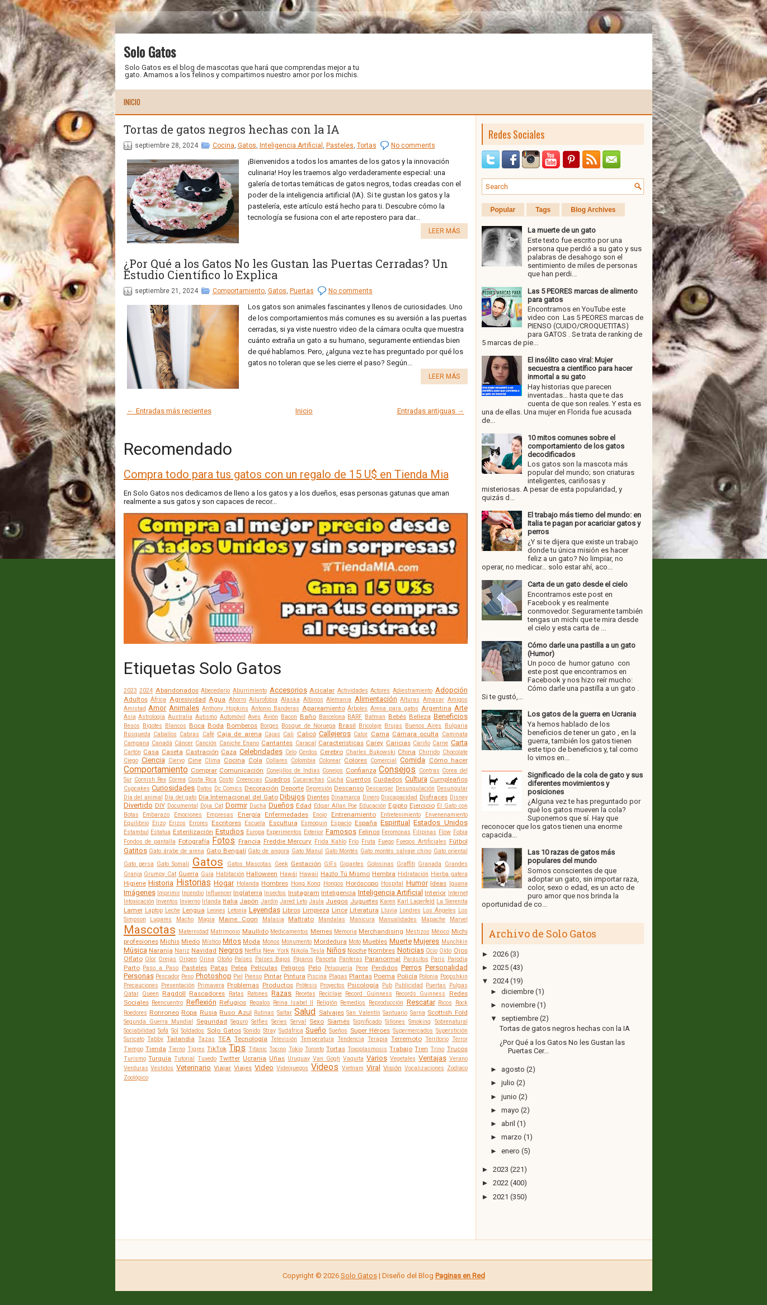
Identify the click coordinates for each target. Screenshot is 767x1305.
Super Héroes (370, 1030)
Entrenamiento (353, 814)
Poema (384, 976)
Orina (206, 959)
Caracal (305, 743)
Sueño (315, 1030)
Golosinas (380, 864)
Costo (226, 779)
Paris (438, 959)
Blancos (175, 725)
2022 (501, 1183)
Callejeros (335, 733)
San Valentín (363, 1012)
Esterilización (193, 832)
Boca (197, 725)
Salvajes (331, 1012)
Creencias (249, 779)
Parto (132, 968)
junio (509, 1096)
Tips (237, 1048)
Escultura (283, 823)
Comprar (204, 770)
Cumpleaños (449, 779)
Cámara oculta (415, 734)
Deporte (292, 788)
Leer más (444, 231)
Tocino (277, 1049)
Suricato (134, 1039)
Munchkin (454, 941)
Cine (194, 760)
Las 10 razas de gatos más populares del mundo (571, 856)
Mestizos (418, 931)
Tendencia (350, 1039)
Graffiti (406, 864)
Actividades (352, 690)
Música (135, 950)
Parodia (458, 959)
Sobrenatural (451, 1021)
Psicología (363, 985)
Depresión (319, 788)
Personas (139, 976)
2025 (501, 967)
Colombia (303, 760)
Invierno (190, 901)
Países (243, 959)
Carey (374, 743)
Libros (291, 910)
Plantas (360, 976)
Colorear (330, 760)
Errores (198, 823)
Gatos (247, 145)
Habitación (230, 874)
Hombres (274, 883)
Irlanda (211, 901)
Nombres (381, 950)
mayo (510, 1110)
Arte (461, 708)
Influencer (219, 893)
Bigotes (152, 725)
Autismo (206, 716)
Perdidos (384, 968)
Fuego (386, 841)
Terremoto (406, 1039)
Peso (187, 976)
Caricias (398, 743)
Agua (217, 699)
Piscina (317, 976)
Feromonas (396, 832)
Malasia (273, 919)
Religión (327, 1002)
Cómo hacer (448, 760)
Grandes (456, 864)
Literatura (364, 910)
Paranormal (383, 959)
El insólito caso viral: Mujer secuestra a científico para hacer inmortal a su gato (580, 368)
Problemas (243, 985)
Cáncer (184, 743)
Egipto (397, 805)
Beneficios (451, 716)
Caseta (172, 752)
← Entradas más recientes (169, 411)
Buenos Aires (423, 725)
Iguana (458, 883)
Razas (281, 993)
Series (279, 1021)
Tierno (176, 1049)
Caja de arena (239, 734)
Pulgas (458, 985)
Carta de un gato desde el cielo (578, 584)
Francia (249, 841)
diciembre (517, 991)
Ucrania (254, 1058)
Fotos (223, 841)
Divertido (138, 805)
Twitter (229, 1058)
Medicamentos (289, 931)
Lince (339, 910)
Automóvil (233, 716)
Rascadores (207, 993)
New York (276, 950)
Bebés (397, 716)
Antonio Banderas (275, 708)
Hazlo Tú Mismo (345, 874)
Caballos (165, 734)
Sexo (316, 1021)
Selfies (259, 1021)
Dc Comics (228, 788)
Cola (255, 760)
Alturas (410, 699)
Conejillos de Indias (293, 770)
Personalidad (446, 967)
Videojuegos (292, 1068)
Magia (206, 919)
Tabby (155, 1039)
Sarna (417, 1012)
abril (508, 1123)
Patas (219, 968)
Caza (229, 752)
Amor (157, 708)
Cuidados (387, 779)
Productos (277, 985)
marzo (511, 1137)
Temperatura (317, 1039)
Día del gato (180, 797)
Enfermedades (286, 814)
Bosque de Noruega (308, 725)
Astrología (151, 716)
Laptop (154, 910)
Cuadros (277, 779)
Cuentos (358, 779)
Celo (291, 752)
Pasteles (340, 145)
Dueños (281, 805)
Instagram (303, 893)
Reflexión (201, 1002)
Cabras (189, 734)
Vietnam (353, 1068)
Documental (182, 805)
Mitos (232, 941)
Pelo (314, 968)
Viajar (222, 1068)
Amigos (458, 699)
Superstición (452, 1030)
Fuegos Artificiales (421, 841)
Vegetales (403, 1058)
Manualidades (398, 919)
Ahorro (237, 699)
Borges (269, 725)
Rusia (208, 1012)
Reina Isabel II (293, 1002)
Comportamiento (239, 291)
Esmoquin (314, 823)
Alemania (338, 699)
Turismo (135, 1058)
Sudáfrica (291, 1030)
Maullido (255, 931)
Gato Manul (307, 851)
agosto (513, 1069)
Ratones (257, 993)
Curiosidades (173, 788)
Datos (204, 788)
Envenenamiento (446, 814)
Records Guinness (420, 993)
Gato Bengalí (226, 851)
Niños (336, 950)
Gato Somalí (173, 864)
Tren (421, 1049)
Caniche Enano (239, 743)
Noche (356, 950)
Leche (172, 910)
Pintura (294, 976)
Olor (150, 959)
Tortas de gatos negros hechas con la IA (232, 129)
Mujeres (426, 941)
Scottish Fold (447, 1012)
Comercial (383, 760)
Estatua (160, 832)
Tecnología (250, 1039)
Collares (277, 760)
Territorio (437, 1039)
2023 (130, 690)
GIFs (330, 864)
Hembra (384, 874)
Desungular (452, 788)
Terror (460, 1039)
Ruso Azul (235, 1012)
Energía (249, 814)
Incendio (193, 893)
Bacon (289, 716)
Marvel (459, 919)
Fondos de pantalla (150, 841)
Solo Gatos (150, 51)
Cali (288, 734)
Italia (230, 901)
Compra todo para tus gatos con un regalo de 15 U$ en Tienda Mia (286, 474)
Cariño (421, 743)
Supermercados (413, 1030)
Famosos (341, 831)
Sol (174, 1030)
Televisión (284, 1039)
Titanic (257, 1049)
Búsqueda (137, 734)
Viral (373, 1067)
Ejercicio (422, 805)
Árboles (357, 708)
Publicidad (409, 985)
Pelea (239, 968)
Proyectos (332, 985)
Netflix (252, 950)
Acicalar (322, 690)
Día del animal (143, 797)
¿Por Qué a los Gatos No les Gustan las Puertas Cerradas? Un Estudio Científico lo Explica (286, 269)
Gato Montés (342, 851)
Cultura (416, 779)
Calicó (306, 734)
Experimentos (284, 832)
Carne (440, 743)
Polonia (428, 976)
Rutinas (264, 1012)
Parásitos (416, 959)
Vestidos (161, 1068)
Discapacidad (399, 797)
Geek (281, 864)
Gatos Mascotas (249, 864)
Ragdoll (174, 993)
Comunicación (241, 770)
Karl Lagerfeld (416, 901)
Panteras (351, 959)
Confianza (361, 770)
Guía (207, 874)
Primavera (210, 985)
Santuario (395, 1012)
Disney (459, 797)
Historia (160, 883)
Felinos (369, 832)
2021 (501, 1197)
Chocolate (455, 752)
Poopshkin (454, 976)
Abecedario (215, 690)
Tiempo (133, 1049)
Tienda (155, 1049)
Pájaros (303, 959)
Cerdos (308, 752)
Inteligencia (338, 893)
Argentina (436, 708)
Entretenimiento (400, 814)
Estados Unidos (440, 822)
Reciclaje (330, 993)
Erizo (159, 823)
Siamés (338, 1021)
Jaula (316, 901)
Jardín (269, 901)
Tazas (206, 1039)
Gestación (306, 864)
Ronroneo (164, 1012)
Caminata (455, 734)
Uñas (277, 1058)
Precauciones (141, 985)
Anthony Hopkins (225, 708)
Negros (231, 950)
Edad (304, 805)
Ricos (445, 1002)
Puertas (302, 291)
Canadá (162, 743)
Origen (188, 959)
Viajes (243, 1068)
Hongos (333, 883)
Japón (248, 901)
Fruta (368, 841)
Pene (362, 968)
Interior (435, 893)
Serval (298, 1021)
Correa (177, 779)
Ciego (131, 760)
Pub (387, 985)
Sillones (395, 1021)
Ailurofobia (263, 699)
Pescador (168, 976)
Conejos (332, 770)
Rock (461, 1002)
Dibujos (292, 797)
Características (341, 743)
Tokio (296, 1049)
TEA (224, 1039)
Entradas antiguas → (430, 411)
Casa (151, 752)
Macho (185, 919)
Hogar (224, 883)
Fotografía (194, 841)
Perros (411, 967)
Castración (202, 752)
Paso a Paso (160, 968)
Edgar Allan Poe (335, 805)
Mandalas (331, 919)
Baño (308, 716)
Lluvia (389, 910)
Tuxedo (207, 1058)
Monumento (296, 941)
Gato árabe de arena (176, 851)
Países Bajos (272, 959)
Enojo (320, 814)
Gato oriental (451, 851)
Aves (254, 716)
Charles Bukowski (371, 752)
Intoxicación (139, 901)
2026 (501, 954)
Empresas (219, 814)
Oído (445, 950)
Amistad (135, 708)
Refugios (232, 1002)
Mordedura (330, 941)
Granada (429, 864)
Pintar (273, 976)
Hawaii (308, 874)
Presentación (178, 985)
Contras (429, 770)
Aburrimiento (250, 690)
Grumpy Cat (160, 874)
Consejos (397, 770)
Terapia (378, 1039)
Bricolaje (370, 725)
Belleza (420, 716)
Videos (324, 1067)
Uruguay (299, 1058)
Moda (251, 941)
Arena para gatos (394, 708)
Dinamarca (345, 797)
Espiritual (395, 822)
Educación (372, 805)
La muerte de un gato (562, 230)
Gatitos (135, 850)
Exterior (313, 832)
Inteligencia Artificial (291, 145)
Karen (388, 901)
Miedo (190, 941)
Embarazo (156, 814)
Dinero (371, 797)
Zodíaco (457, 1068)
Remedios (352, 1002)
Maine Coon (238, 919)
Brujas (393, 725)
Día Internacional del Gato (238, 797)
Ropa (189, 1012)
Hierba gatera (449, 874)
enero (510, 1151)
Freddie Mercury (287, 841)
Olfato (133, 959)
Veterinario (193, 1067)
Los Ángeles (439, 910)
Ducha (258, 805)
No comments (413, 145)
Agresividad (188, 699)
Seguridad (211, 1021)
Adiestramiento (412, 690)
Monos (271, 941)
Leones (216, 910)
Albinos (313, 699)
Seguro (239, 1021)
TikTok (217, 1049)
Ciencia (153, 760)
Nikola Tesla (307, 950)
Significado (367, 1021)
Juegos (337, 901)
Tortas (367, 145)
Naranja (161, 950)
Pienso (253, 976)
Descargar (379, 788)
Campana (136, 743)
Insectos (275, 893)
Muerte (400, 941)
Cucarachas (308, 779)
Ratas (236, 993)
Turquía (159, 1058)
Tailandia (181, 1039)
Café (208, 734)
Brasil (347, 725)
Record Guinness (368, 993)
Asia (130, 716)
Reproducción (386, 1002)
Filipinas (424, 832)
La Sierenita (451, 901)
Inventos (167, 901)
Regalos (260, 1002)
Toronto (314, 1049)
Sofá (163, 1030)
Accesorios (288, 690)
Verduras (136, 1068)
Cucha (335, 779)
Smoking (419, 1021)
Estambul (136, 832)
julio (508, 1082)
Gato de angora (268, 851)
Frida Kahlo (330, 841)
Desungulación (415, 788)
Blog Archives (593, 210)
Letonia (237, 910)
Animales (184, 708)
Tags (542, 210)
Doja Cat (211, 805)
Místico (211, 941)
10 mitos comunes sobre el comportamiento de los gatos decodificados (576, 446)
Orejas (167, 959)
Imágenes (140, 892)
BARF (354, 716)
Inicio (132, 101)
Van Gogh (326, 1058)
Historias (193, 883)
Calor (361, 734)
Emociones (188, 814)
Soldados (192, 1030)
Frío (354, 841)
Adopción (451, 690)
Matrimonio (225, 931)
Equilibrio (136, 823)
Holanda (248, 883)
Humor (417, 883)
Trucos (457, 1049)
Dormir (236, 805)
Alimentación (376, 699)
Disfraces (434, 797)
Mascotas (150, 929)
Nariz (182, 950)
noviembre (518, 1005)
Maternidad (193, 931)
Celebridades (261, 751)
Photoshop (214, 976)
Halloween (261, 874)
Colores (355, 760)
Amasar (433, 699)
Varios (376, 1058)
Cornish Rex (150, 779)
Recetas (305, 993)
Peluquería (338, 968)
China (407, 752)
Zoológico (136, 1077)
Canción (206, 743)
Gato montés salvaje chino (395, 851)
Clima (212, 760)
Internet (458, 893)
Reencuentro (167, 1002)
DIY (160, 805)
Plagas (338, 976)
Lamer (133, 910)
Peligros (293, 968)
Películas (264, 968)
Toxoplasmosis (367, 1049)
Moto (355, 941)
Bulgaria (456, 725)
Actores (380, 690)
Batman (375, 716)
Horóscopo (362, 883)
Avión (270, 716)
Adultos (136, 699)
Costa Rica (202, 779)
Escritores (226, 823)
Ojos (461, 950)
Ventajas (432, 1058)
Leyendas (264, 910)
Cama (380, 734)
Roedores (135, 1012)
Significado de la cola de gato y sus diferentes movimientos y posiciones (585, 783)
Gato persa (139, 864)
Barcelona (332, 716)
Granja (133, 874)
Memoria (345, 931)
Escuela (254, 823)
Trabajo (400, 1049)
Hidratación (413, 874)
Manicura (362, 919)
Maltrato (301, 919)
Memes (321, 931)
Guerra (188, 874)
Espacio (341, 823)
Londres (410, 910)
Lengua (193, 910)
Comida (412, 760)
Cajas (272, 734)
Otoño (224, 959)
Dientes (318, 797)
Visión (392, 1068)
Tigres (196, 1049)
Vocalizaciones (424, 1068)
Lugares (161, 919)
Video (264, 1067)
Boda (216, 725)
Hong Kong (306, 883)
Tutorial (184, 1058)
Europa (255, 832)
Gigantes (352, 864)
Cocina (223, 145)
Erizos (177, 823)
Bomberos (242, 725)
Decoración (261, 788)
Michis (170, 941)
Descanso (349, 788)
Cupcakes (137, 788)
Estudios (229, 831)
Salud (305, 1012)
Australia (180, 716)
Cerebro (331, 752)
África (158, 699)
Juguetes (364, 901)
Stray (269, 1030)
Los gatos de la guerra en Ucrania (582, 714)
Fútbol (458, 841)
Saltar (284, 1012)
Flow (445, 832)
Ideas (438, 883)
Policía (407, 976)
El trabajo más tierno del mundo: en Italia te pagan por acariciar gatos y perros (584, 523)
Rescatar (421, 1002)
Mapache (433, 919)
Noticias (410, 950)
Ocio (431, 950)
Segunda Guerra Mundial (158, 1021)
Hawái (288, 874)
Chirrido (429, 752)
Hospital (392, 883)
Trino (437, 1049)
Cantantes (277, 743)
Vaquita (353, 1058)
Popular (503, 210)
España (366, 823)
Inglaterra (247, 893)
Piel (238, 976)
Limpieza (316, 910)
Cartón (132, 752)
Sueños (338, 1030)
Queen (150, 993)
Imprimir (168, 893)
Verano (458, 1058)
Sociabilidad (140, 1030)
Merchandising (381, 931)
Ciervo (176, 760)
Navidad (204, 950)
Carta (459, 742)
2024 (146, 690)
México (440, 931)
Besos (132, 725)
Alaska (290, 699)
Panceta (326, 959)
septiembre (519, 1018)
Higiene (135, 883)
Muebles (375, 941)
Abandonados (177, 690)
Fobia (460, 832)
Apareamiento (323, 708)
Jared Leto (293, 901)
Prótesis (306, 985)
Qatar (131, 993)
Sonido (251, 1030)
